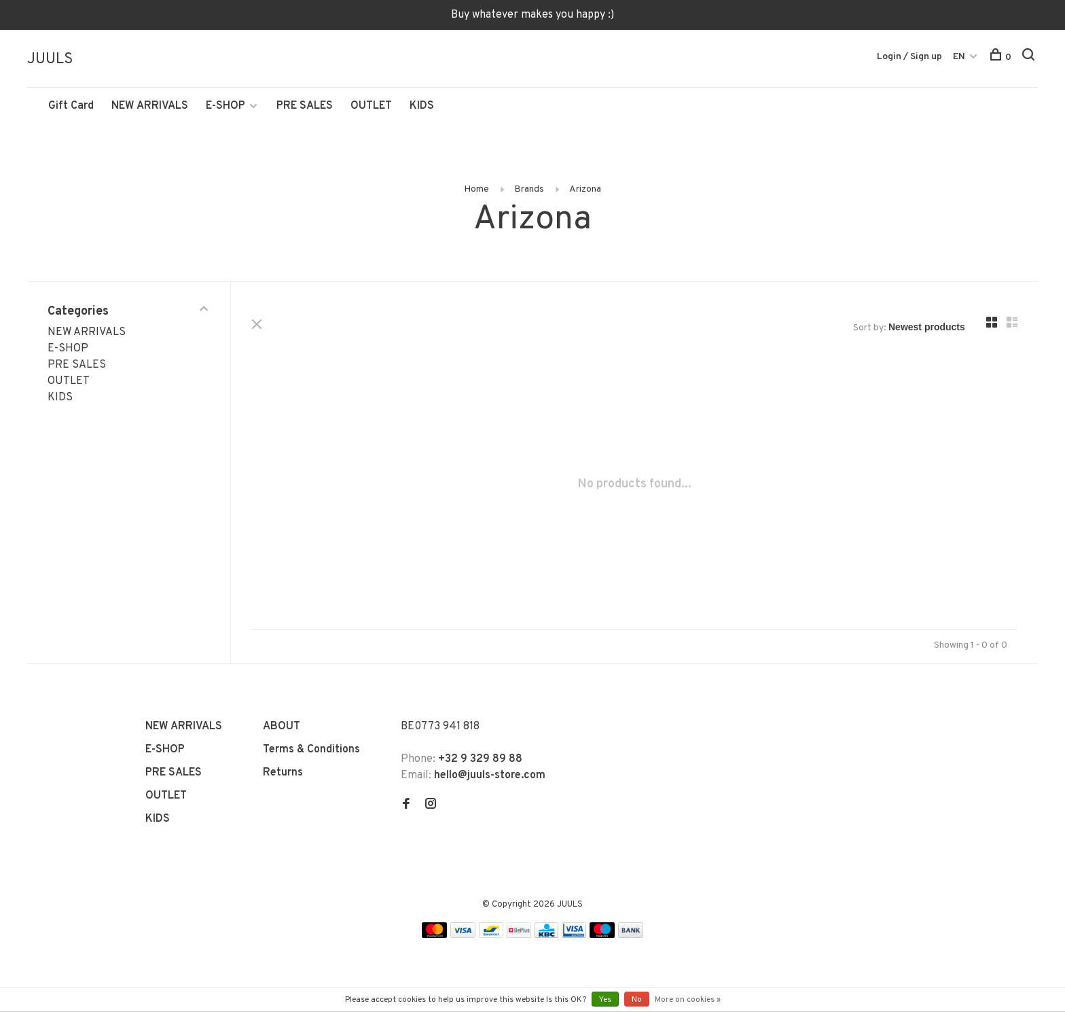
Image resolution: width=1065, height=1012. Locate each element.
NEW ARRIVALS (149, 107)
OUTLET (371, 107)
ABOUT (281, 727)
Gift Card (71, 107)
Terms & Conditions (311, 750)
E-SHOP (225, 107)
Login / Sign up (909, 57)
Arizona (585, 190)
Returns (283, 773)
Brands (529, 190)
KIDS (422, 107)
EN (959, 57)
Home (476, 190)
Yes (605, 999)
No (637, 999)
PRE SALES (304, 107)
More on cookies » (688, 999)
